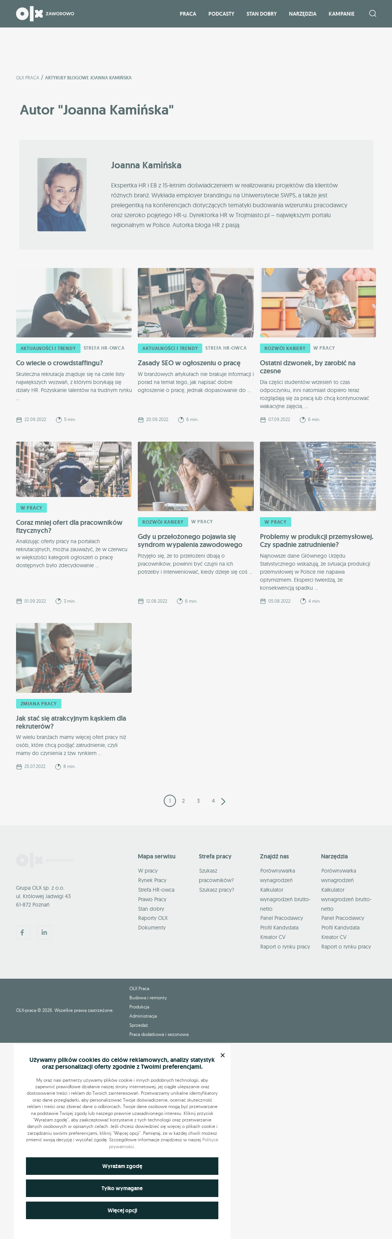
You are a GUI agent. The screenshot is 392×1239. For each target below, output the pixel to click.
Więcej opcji (122, 1210)
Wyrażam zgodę (122, 1166)
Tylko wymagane (122, 1188)
